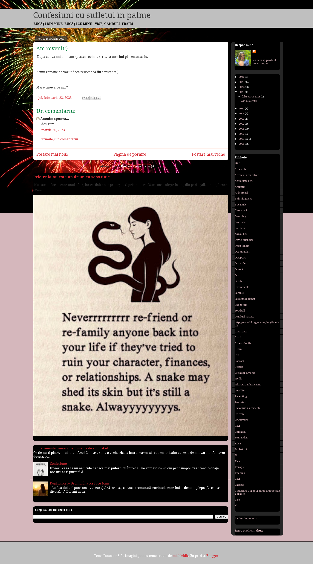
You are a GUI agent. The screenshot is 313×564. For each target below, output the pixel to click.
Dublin (239, 281)
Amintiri (240, 186)
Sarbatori (241, 449)
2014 (242, 113)
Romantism (241, 437)
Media (238, 378)
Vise (237, 499)
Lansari (239, 361)
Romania (240, 431)
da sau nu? (241, 233)
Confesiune (58, 464)
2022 (242, 108)
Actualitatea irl (244, 180)
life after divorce (245, 372)
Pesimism (240, 402)
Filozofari (241, 304)
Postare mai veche (208, 154)
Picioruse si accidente (248, 408)
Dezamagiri (242, 251)
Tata (237, 461)
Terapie (240, 467)
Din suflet (240, 263)
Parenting (241, 396)
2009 (242, 138)
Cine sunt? (241, 210)
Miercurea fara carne (248, 384)
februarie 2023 (251, 96)
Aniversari (241, 192)
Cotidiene (240, 228)
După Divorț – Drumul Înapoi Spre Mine (80, 483)
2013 (242, 118)
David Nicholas (244, 239)
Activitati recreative (247, 175)
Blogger (212, 556)
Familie (239, 292)
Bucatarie (241, 204)
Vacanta (239, 484)
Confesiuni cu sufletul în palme (92, 15)
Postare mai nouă (52, 154)
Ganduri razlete (244, 316)
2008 (242, 143)
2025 (242, 82)
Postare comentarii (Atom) (141, 166)
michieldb (180, 556)
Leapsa (239, 366)
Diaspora (240, 257)
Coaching (240, 216)
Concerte (240, 222)
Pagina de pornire (129, 154)
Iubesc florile (243, 343)
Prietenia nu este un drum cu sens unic (71, 177)
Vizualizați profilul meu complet (264, 62)
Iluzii (238, 337)
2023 (242, 91)
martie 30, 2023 (53, 130)
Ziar (237, 505)
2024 (242, 86)
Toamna (240, 473)
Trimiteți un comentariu (59, 139)
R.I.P (238, 425)
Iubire (239, 349)
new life (240, 390)
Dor (237, 275)
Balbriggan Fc (243, 198)
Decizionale (242, 245)
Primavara (241, 419)
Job (237, 355)
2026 (242, 76)
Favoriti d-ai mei (245, 298)
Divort (239, 269)
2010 (242, 133)
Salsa (238, 443)
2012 (242, 123)
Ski (237, 455)
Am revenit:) (249, 100)
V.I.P (238, 478)
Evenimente (242, 287)
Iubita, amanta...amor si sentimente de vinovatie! (70, 448)
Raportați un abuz (249, 530)
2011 (242, 128)
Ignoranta (241, 331)
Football (240, 310)
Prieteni (240, 414)
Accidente (241, 169)
